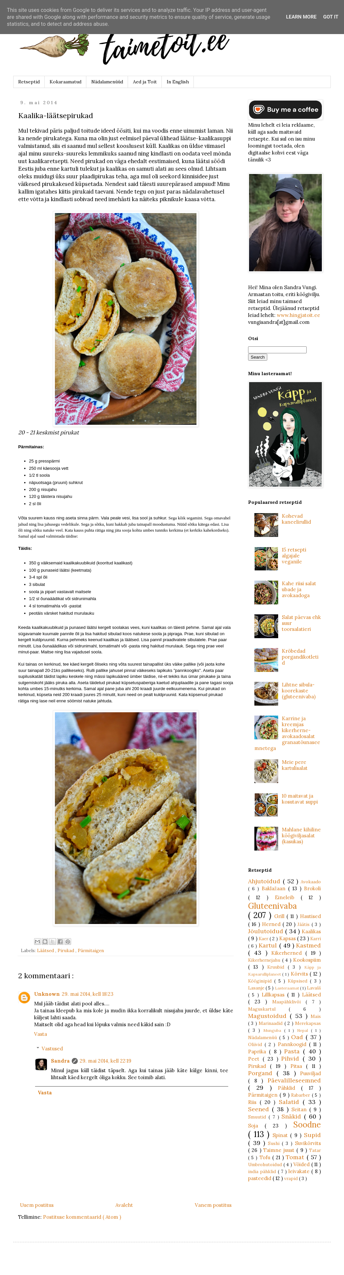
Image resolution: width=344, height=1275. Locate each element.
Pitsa (298, 1066)
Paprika (258, 1051)
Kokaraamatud (65, 82)
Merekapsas (308, 1023)
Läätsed (46, 950)
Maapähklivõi (289, 1002)
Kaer (264, 939)
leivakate (299, 1171)
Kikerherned (288, 953)
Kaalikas (311, 931)
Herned (272, 924)
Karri (315, 939)
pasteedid (260, 1178)
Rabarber (301, 1095)
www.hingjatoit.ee (298, 315)
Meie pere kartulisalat (295, 765)
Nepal (304, 1030)
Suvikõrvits (308, 1143)
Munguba (273, 1030)
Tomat (296, 1157)
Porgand (262, 1073)
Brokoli (312, 888)
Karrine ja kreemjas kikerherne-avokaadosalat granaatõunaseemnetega (287, 733)
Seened (260, 1109)
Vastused (52, 1048)
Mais (316, 1016)
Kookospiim (307, 960)
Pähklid (289, 1088)
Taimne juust (280, 1150)
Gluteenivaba (272, 906)
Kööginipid (261, 981)
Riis (254, 1102)
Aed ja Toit (145, 82)
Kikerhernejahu (265, 960)
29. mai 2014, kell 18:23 (87, 994)
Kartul (269, 945)
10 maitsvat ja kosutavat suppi (300, 799)
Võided (302, 1164)
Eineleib (288, 897)
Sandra (60, 1061)
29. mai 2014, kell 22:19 (105, 1061)
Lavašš (314, 988)
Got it (330, 17)
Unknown (47, 994)
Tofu (266, 1157)
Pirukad (66, 950)
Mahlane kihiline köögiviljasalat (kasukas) (301, 835)
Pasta (293, 1051)
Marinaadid (271, 1023)
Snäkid (292, 1116)
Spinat (281, 1135)
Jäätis (304, 924)
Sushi (275, 1143)
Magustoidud (269, 1016)
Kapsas (288, 938)
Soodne (307, 1125)
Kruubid (277, 967)
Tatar (315, 1150)
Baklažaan (275, 888)
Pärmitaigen (91, 950)
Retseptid (29, 82)
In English (178, 82)
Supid (312, 1135)
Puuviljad (310, 1073)
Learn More (301, 17)
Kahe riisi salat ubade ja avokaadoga (299, 589)
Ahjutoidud (265, 881)
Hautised (310, 916)
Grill (280, 916)
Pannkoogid (293, 1044)
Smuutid (258, 1117)
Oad (298, 1037)
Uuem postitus (37, 1205)
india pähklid (263, 1171)
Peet (255, 1059)
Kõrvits (300, 974)
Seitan (300, 1109)
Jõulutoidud (266, 931)
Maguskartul (268, 1009)
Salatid (291, 1102)
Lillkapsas (274, 994)
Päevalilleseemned (294, 1080)
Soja (256, 1125)
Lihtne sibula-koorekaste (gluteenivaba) (299, 690)
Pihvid (292, 1058)
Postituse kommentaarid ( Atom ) (82, 1217)
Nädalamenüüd (107, 82)
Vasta (40, 1034)
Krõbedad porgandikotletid (300, 657)
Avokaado (311, 882)
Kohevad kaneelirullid (296, 519)
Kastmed (308, 945)
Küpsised (299, 981)
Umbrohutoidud (265, 1164)
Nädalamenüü (263, 1037)
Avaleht (124, 1205)
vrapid (291, 1178)
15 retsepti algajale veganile (294, 556)
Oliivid (256, 1044)
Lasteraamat (287, 988)
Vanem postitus (213, 1205)
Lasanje (257, 988)
